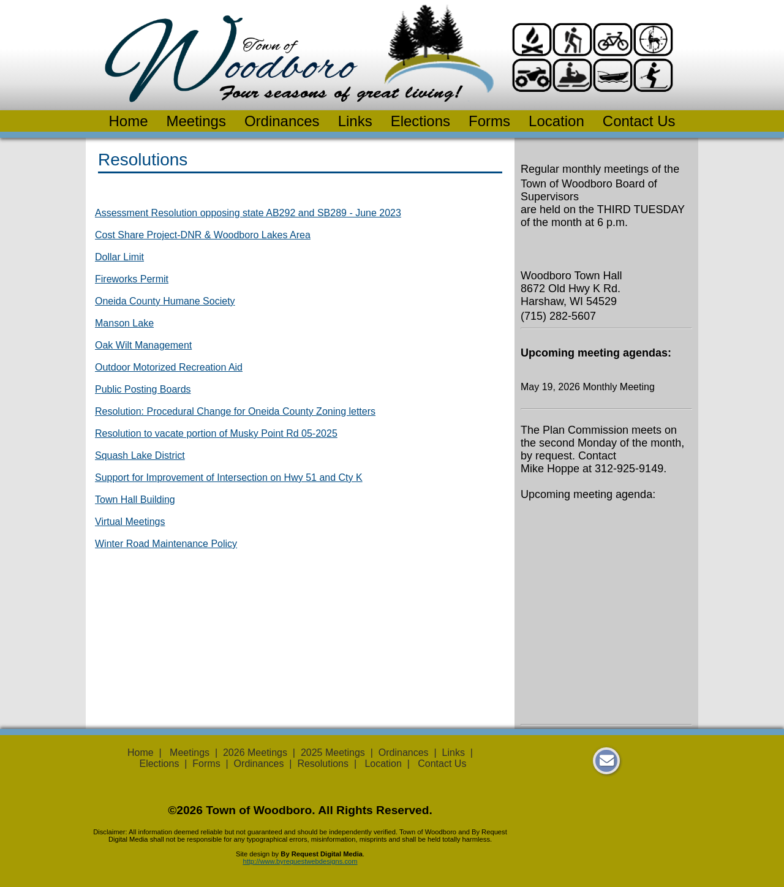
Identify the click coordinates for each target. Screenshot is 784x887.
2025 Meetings (333, 752)
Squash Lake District (140, 455)
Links (355, 121)
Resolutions (323, 763)
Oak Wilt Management (143, 345)
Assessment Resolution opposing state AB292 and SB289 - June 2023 (248, 213)
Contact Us (639, 121)
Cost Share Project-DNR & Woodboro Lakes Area (203, 235)
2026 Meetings (255, 752)
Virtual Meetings (130, 521)
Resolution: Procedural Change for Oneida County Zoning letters (235, 411)
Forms (489, 121)
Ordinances (282, 121)
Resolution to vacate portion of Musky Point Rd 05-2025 (216, 433)
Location (556, 121)
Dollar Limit (119, 257)
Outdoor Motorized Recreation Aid (169, 367)
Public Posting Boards (143, 389)
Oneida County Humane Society (165, 301)
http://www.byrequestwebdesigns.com (300, 861)
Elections (420, 121)
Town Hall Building (135, 499)
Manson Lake (124, 323)
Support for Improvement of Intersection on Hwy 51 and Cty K (229, 477)
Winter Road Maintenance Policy (166, 543)
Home (128, 121)
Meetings (196, 121)
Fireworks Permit (131, 279)
